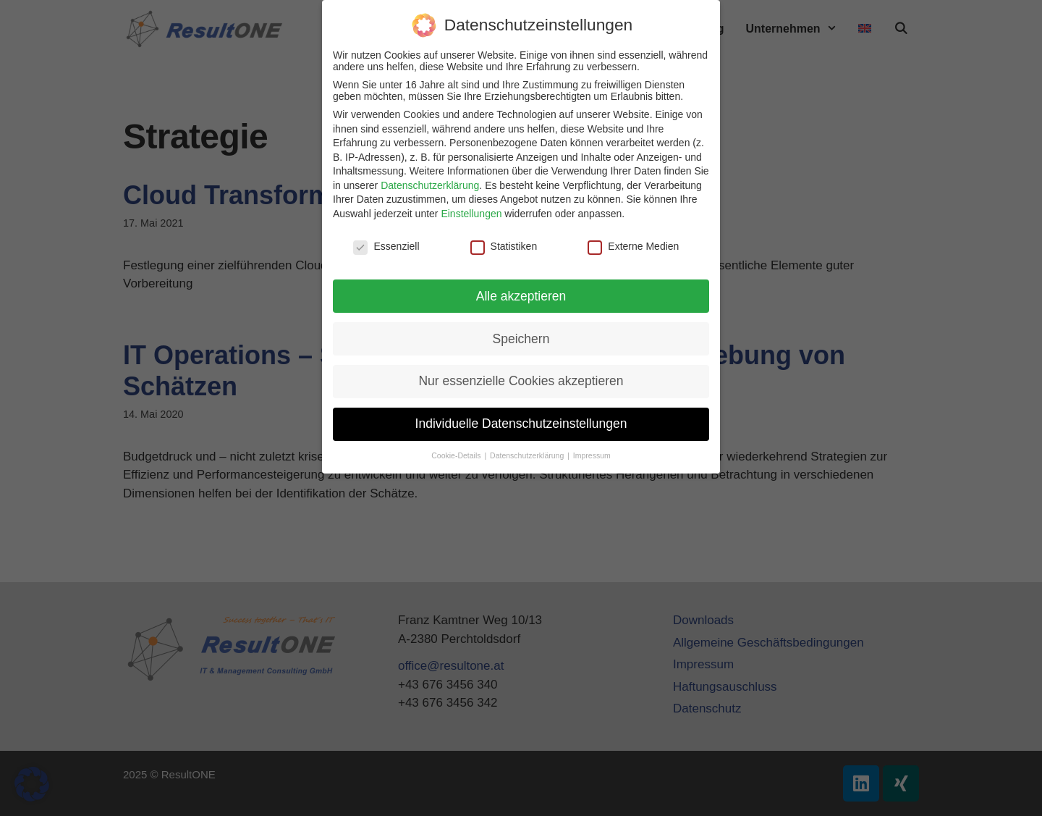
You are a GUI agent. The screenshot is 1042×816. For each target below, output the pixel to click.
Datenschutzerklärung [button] (528, 455)
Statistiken (504, 246)
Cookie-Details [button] (457, 455)
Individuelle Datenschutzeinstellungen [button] (521, 423)
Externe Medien (633, 246)
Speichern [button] (521, 339)
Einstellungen (471, 213)
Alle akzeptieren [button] (521, 296)
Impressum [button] (592, 455)
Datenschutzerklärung (430, 185)
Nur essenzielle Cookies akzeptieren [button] (520, 381)
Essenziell (386, 246)
